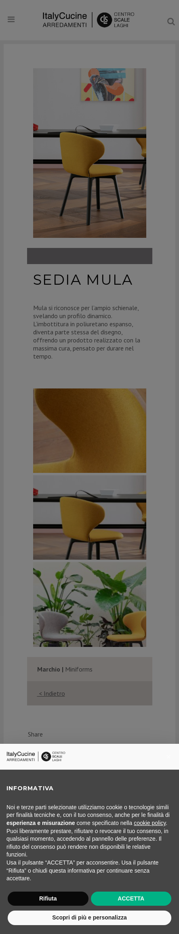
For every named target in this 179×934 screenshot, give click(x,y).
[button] (168, 756)
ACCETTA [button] (131, 898)
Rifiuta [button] (48, 898)
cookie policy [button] (150, 823)
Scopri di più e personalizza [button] (89, 917)
